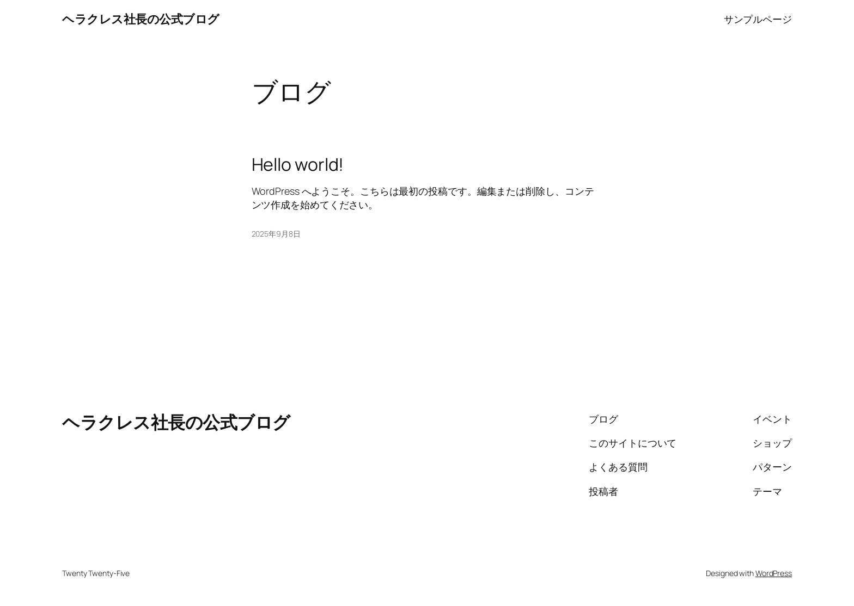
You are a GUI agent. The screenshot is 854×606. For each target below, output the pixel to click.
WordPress (773, 573)
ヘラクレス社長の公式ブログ (140, 19)
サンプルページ (758, 19)
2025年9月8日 (276, 233)
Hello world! (298, 164)
